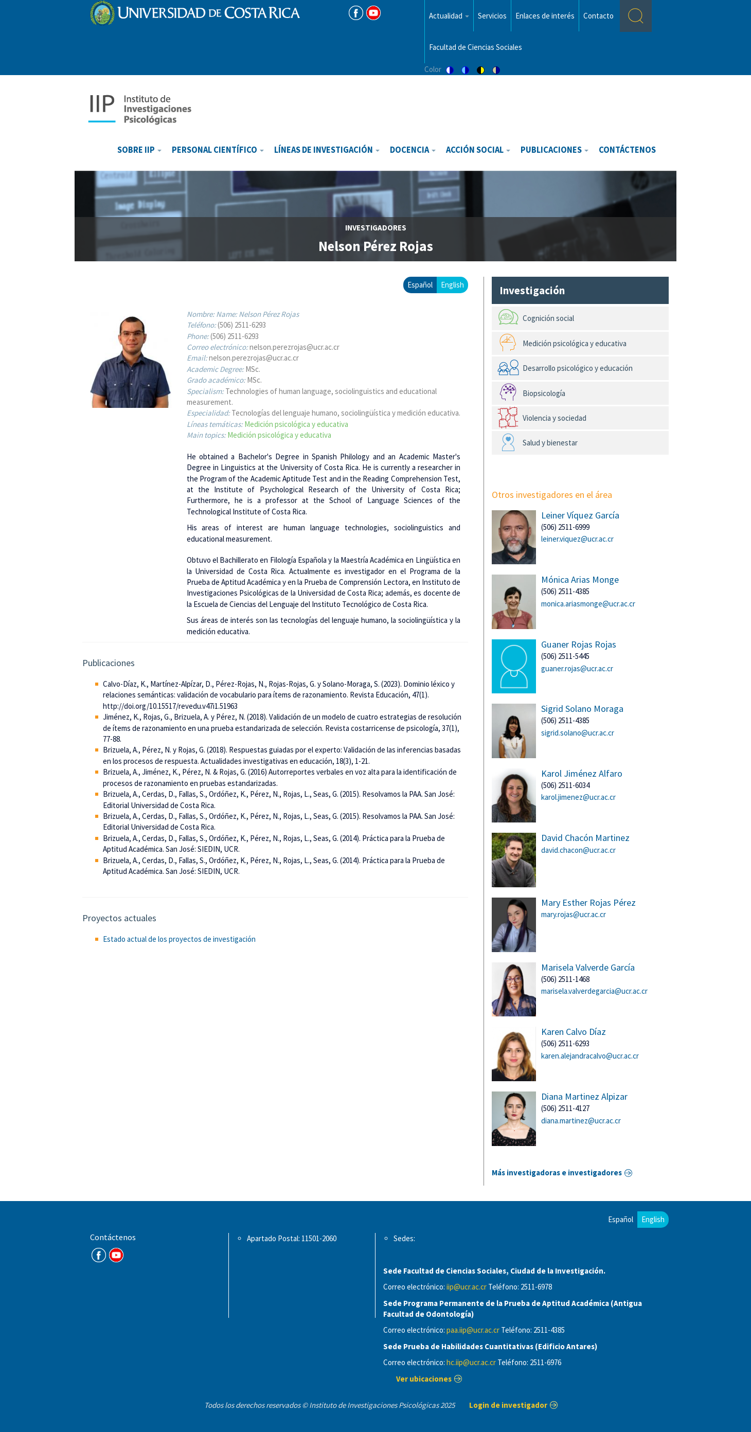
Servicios (492, 16)
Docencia (413, 150)
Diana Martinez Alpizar (584, 1096)
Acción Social (478, 150)
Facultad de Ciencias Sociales (475, 47)
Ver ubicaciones (424, 1379)
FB (356, 13)
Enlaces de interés (545, 16)
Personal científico (218, 150)
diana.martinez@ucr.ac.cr (581, 1120)
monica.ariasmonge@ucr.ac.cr (588, 603)
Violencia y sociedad (554, 418)
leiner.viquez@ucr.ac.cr (577, 539)
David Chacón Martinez (585, 838)
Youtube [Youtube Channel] (373, 13)
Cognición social (548, 318)
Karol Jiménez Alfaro (581, 773)
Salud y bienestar (550, 443)
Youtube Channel (116, 1255)
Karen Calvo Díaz (573, 1031)
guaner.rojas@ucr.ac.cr (577, 668)
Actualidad (449, 16)
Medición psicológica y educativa (296, 424)
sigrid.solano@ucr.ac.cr (577, 733)
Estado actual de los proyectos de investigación (179, 939)
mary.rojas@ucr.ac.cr (573, 914)
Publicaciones (554, 150)
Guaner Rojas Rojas (578, 644)
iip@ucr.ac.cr (466, 1287)
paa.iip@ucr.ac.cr (472, 1330)
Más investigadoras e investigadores (557, 1172)
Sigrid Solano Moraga (582, 708)
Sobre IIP (139, 150)
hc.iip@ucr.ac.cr (471, 1362)
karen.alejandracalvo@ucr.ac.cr (590, 1056)
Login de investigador (508, 1405)
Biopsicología (544, 393)
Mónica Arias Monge (580, 579)
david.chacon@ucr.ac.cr (578, 850)
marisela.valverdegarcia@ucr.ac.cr (594, 991)
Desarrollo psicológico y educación (578, 368)
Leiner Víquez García (580, 515)
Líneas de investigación (327, 150)
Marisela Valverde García (588, 967)
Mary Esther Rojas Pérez (588, 902)
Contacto (598, 16)
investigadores (375, 227)
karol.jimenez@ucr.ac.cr (578, 797)
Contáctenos (627, 150)
